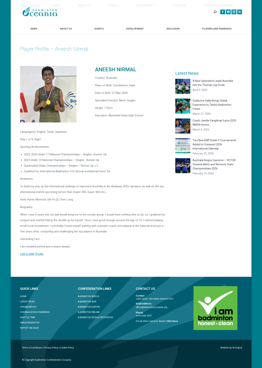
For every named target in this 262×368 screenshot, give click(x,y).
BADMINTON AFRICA (88, 296)
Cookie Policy (67, 347)
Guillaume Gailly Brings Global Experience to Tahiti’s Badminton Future (212, 104)
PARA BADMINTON (29, 322)
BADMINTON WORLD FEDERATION (95, 317)
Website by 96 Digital (231, 347)
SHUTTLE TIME (27, 317)
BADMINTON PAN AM (88, 312)
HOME (23, 296)
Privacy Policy (51, 347)
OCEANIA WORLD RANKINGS (34, 312)
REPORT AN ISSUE (29, 328)
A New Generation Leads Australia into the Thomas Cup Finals (213, 82)
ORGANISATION (28, 307)
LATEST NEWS (27, 301)
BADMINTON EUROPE (89, 307)
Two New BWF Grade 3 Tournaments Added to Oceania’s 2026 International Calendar (214, 144)
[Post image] (182, 86)
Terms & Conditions (32, 347)
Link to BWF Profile (31, 254)
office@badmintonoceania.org (151, 307)
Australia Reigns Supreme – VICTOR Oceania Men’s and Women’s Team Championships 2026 (214, 164)
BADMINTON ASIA (87, 301)
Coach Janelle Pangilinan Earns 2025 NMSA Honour (214, 122)
